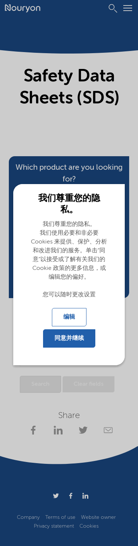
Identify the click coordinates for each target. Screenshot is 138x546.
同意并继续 (69, 338)
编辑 (69, 317)
